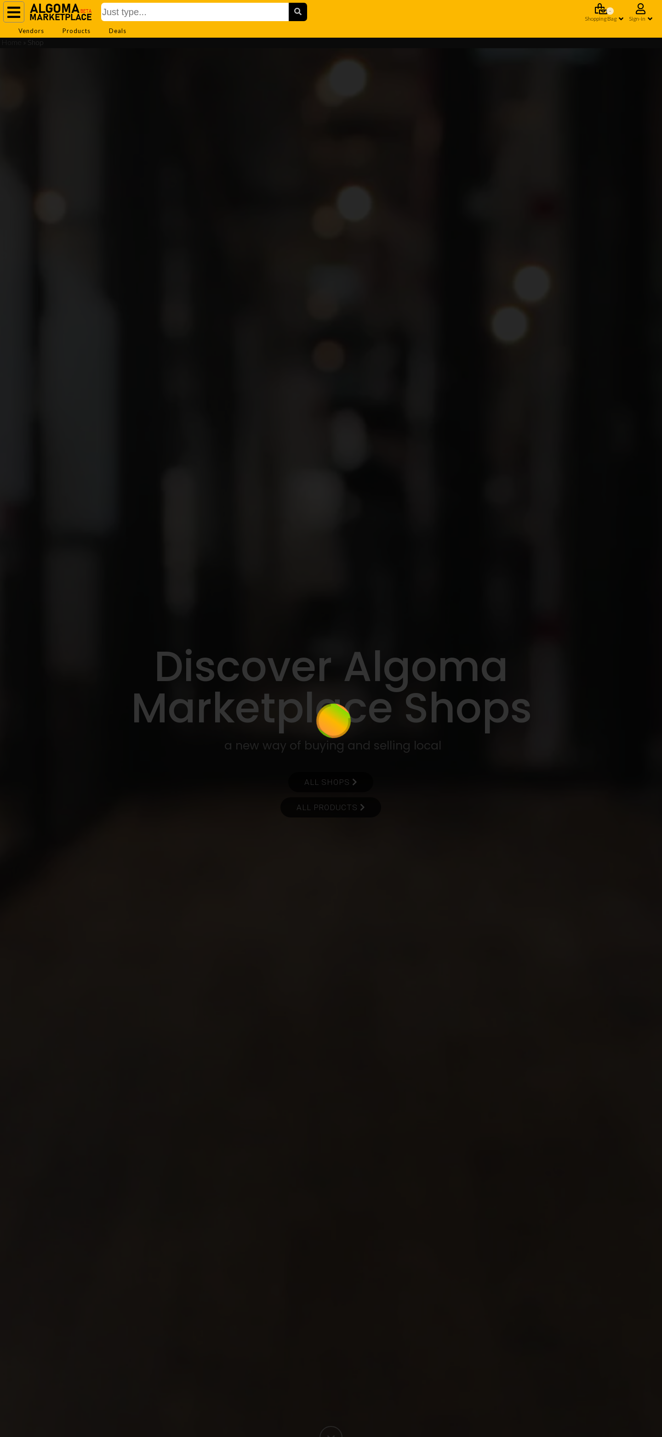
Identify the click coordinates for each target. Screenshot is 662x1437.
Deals (117, 30)
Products (77, 30)
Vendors (31, 30)
